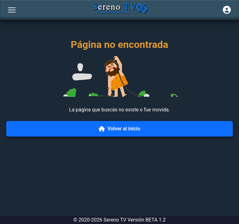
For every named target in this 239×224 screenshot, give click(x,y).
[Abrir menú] (11, 10)
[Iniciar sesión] (227, 10)
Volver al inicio (119, 129)
